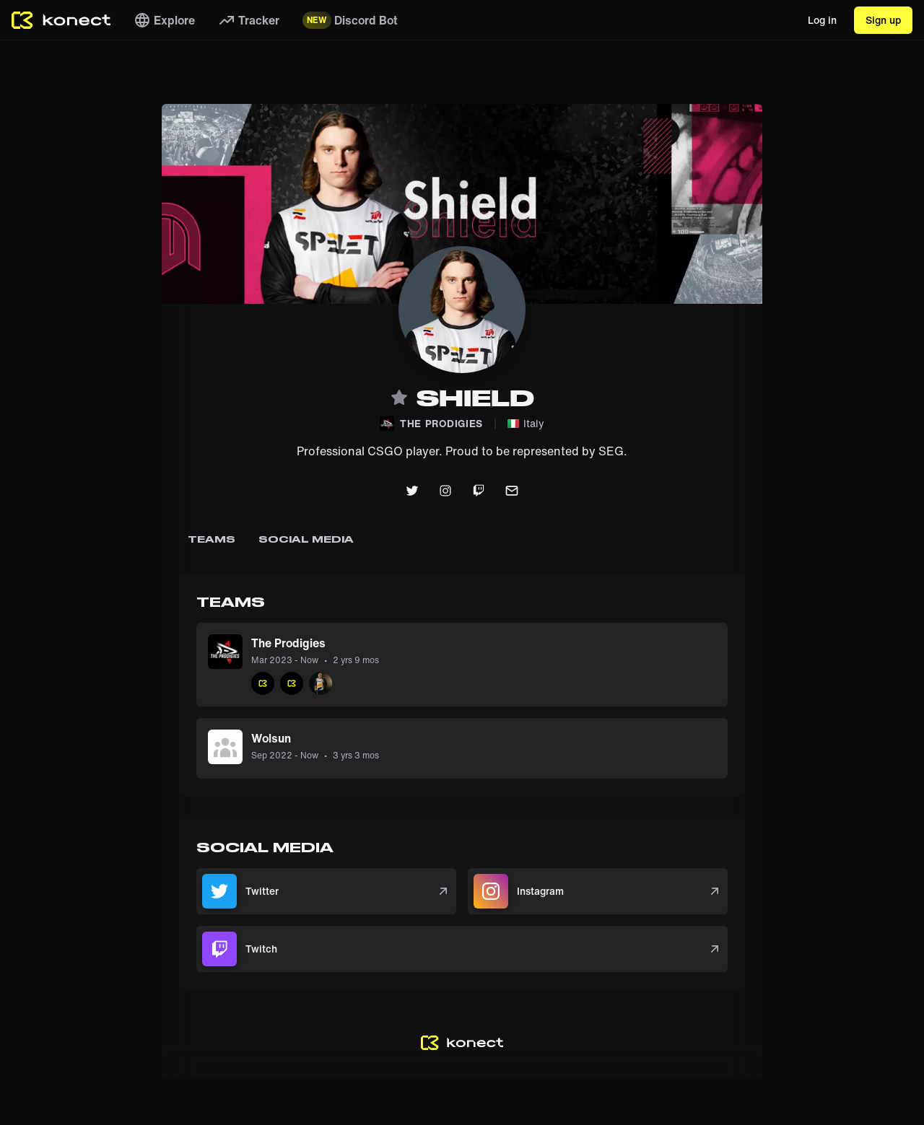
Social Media (306, 539)
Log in (822, 19)
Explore (164, 20)
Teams (211, 539)
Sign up (883, 19)
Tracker (248, 20)
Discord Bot (349, 20)
